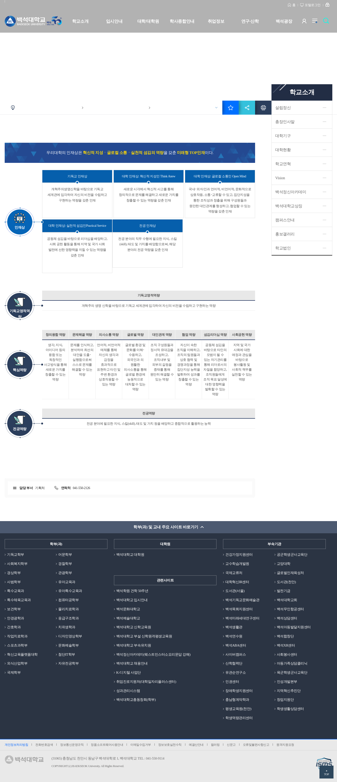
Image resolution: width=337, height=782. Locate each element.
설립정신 (283, 108)
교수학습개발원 (237, 564)
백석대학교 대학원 (130, 554)
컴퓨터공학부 (68, 600)
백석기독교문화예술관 (242, 600)
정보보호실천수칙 (170, 744)
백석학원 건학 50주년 (132, 591)
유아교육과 (66, 582)
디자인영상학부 (70, 636)
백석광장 (284, 21)
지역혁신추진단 (289, 691)
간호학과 (14, 627)
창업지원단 (285, 700)
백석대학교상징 (288, 206)
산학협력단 (233, 663)
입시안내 (114, 21)
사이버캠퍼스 (235, 654)
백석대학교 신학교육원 (133, 627)
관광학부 (65, 573)
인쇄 (263, 108)
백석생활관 (233, 627)
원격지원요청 (285, 744)
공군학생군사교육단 (292, 554)
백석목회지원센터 (239, 609)
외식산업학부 (17, 663)
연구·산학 (250, 21)
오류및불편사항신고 (256, 744)
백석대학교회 (287, 600)
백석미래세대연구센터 (242, 618)
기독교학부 (15, 554)
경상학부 (14, 573)
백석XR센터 (286, 645)
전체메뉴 (317, 22)
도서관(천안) (286, 582)
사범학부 (14, 582)
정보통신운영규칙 (72, 744)
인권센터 (232, 681)
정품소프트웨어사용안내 (107, 744)
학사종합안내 (182, 21)
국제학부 (14, 672)
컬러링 (215, 744)
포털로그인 (313, 5)
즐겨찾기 (230, 108)
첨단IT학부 (66, 654)
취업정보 (216, 21)
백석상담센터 (287, 618)
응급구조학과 (68, 618)
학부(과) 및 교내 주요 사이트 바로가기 (165, 527)
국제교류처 (233, 573)
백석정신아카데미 (290, 192)
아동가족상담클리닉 (292, 663)
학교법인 (283, 248)
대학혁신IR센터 (237, 582)
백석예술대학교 (128, 618)
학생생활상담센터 (290, 709)
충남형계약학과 (237, 700)
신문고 (231, 744)
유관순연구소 (235, 672)
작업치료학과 (17, 636)
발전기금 (283, 591)
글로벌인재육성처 (290, 573)
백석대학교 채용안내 (132, 663)
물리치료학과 (68, 609)
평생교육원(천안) (238, 709)
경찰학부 (65, 564)
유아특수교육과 (70, 591)
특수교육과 (15, 591)
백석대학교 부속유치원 (133, 645)
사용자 (307, 22)
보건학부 (14, 609)
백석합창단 (285, 636)
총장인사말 (285, 122)
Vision (280, 178)
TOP (326, 774)
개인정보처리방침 (16, 744)
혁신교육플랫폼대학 (22, 654)
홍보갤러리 (285, 234)
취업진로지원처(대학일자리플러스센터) (146, 681)
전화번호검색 (44, 744)
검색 (327, 22)
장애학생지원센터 (239, 691)
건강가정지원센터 (239, 554)
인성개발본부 (287, 681)
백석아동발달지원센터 (294, 627)
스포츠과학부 (17, 645)
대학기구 (283, 136)
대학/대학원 (148, 21)
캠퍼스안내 (285, 220)
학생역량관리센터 (239, 718)
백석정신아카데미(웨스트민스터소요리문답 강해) (153, 654)
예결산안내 (196, 744)
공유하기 (247, 108)
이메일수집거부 (140, 744)
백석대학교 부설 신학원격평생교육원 (144, 636)
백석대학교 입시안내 (132, 600)
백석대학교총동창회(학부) (136, 700)
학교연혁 (283, 164)
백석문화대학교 (128, 609)
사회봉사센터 (287, 654)
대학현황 (283, 150)
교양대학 (283, 564)
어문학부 (65, 554)
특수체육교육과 (19, 600)
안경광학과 (15, 618)
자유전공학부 (68, 663)
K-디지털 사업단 (128, 672)
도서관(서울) (235, 591)
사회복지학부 (17, 564)
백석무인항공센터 (290, 609)
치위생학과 (66, 627)
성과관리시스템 (128, 691)
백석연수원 (233, 636)
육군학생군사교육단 (292, 672)
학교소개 (80, 21)
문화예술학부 (68, 645)
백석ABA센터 (235, 645)
